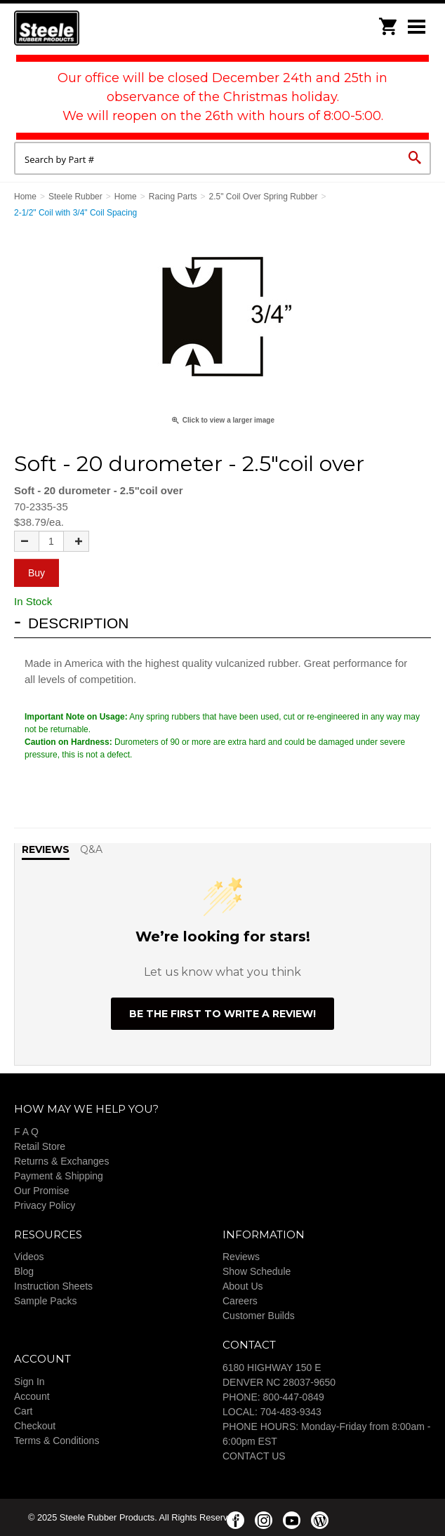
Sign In (29, 1381)
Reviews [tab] (45, 849)
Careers (240, 1300)
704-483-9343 (290, 1411)
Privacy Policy (44, 1205)
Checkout (34, 1425)
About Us (242, 1286)
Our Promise (41, 1190)
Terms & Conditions (56, 1440)
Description (78, 623)
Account (32, 1396)
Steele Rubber (84, 28)
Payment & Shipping (58, 1175)
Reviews (241, 1256)
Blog (24, 1271)
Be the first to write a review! (222, 1013)
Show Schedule (256, 1271)
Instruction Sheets (53, 1286)
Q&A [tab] (91, 849)
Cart (23, 1411)
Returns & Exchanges (61, 1161)
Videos (29, 1256)
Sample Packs (45, 1300)
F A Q (26, 1131)
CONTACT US (254, 1456)
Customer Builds (258, 1315)
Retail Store (39, 1146)
